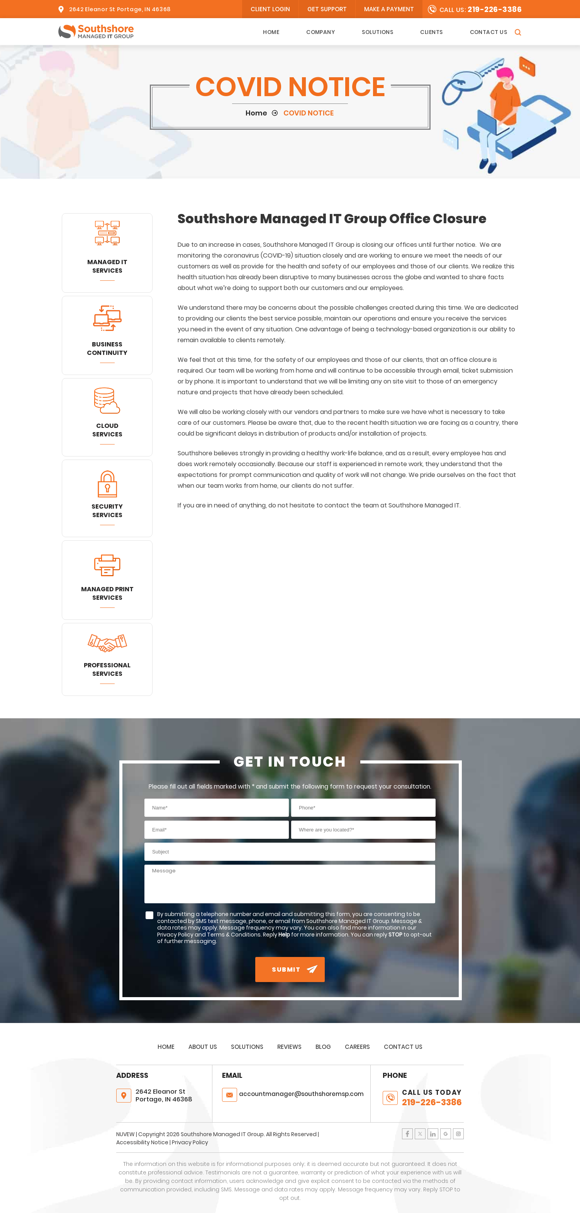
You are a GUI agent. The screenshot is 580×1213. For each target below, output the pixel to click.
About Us (202, 1047)
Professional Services (107, 669)
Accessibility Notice (142, 1142)
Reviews (289, 1047)
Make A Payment (389, 9)
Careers (357, 1047)
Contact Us (488, 32)
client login (270, 9)
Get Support (327, 9)
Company (320, 32)
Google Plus (445, 1133)
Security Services (107, 510)
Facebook (407, 1133)
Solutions (377, 32)
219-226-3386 (495, 9)
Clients (431, 32)
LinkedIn (432, 1133)
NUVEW (125, 1134)
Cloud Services (107, 430)
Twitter (420, 1133)
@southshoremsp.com (301, 1094)
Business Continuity (107, 348)
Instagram (458, 1133)
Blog (323, 1047)
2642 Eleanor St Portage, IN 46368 (120, 9)
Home (271, 32)
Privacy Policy (190, 1142)
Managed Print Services (107, 593)
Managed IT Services (107, 266)
